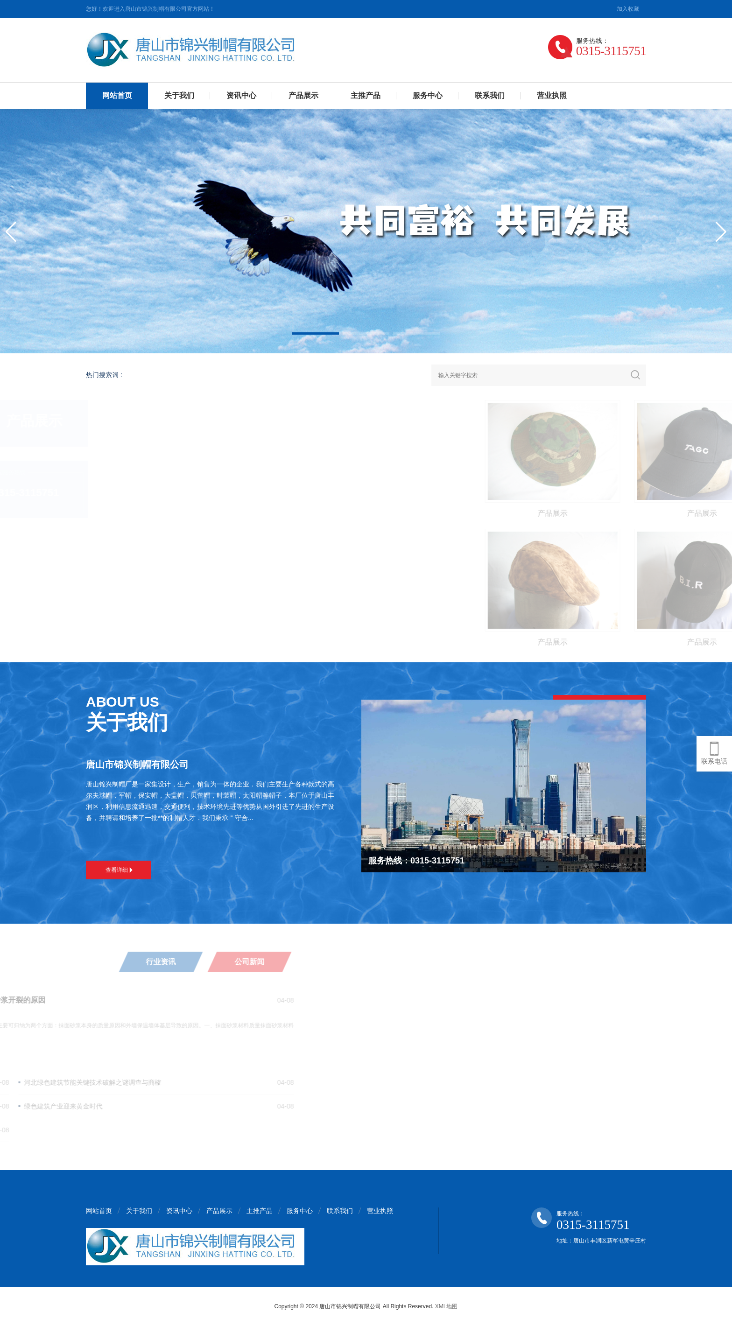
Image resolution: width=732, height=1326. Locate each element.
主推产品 (365, 95)
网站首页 (117, 95)
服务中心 (428, 95)
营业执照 (552, 95)
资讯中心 (241, 95)
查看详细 (119, 870)
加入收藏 (628, 9)
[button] (315, 333)
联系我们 (490, 95)
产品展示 (303, 95)
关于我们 (179, 95)
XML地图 (446, 1306)
